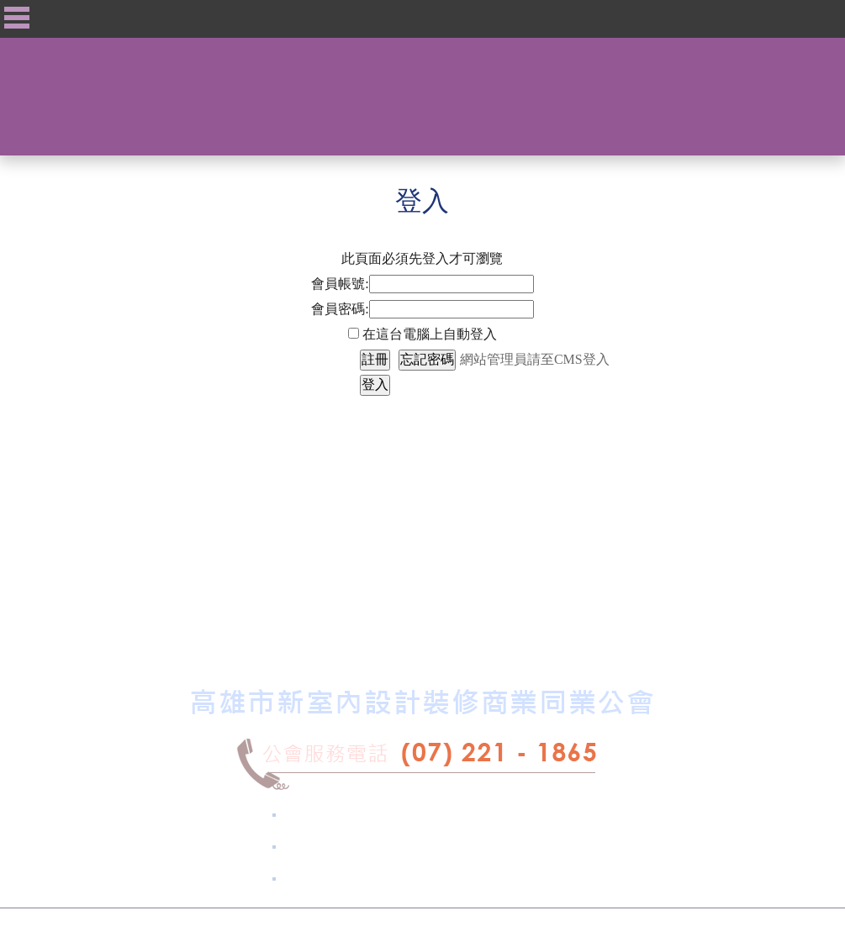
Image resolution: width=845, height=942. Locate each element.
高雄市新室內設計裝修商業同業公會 (360, 925)
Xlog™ (621, 925)
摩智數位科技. (521, 925)
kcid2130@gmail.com (429, 878)
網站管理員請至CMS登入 (535, 359)
